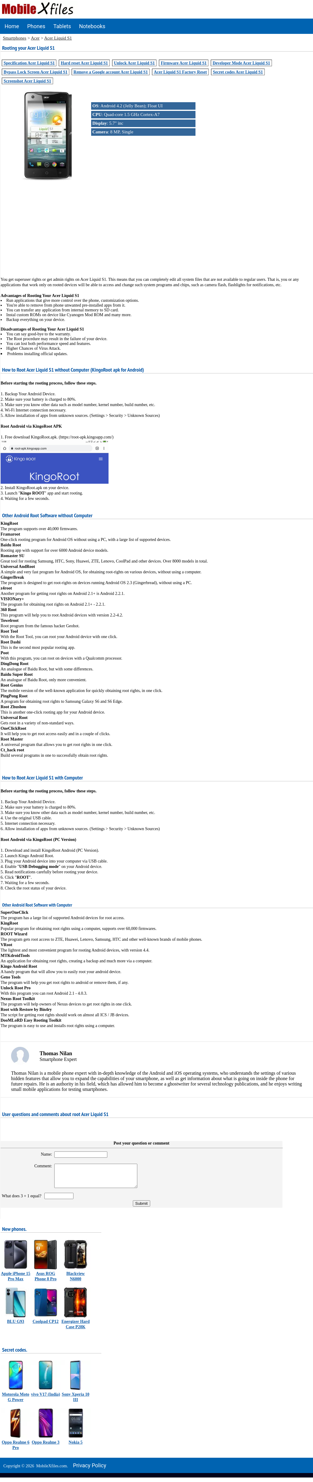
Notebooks (92, 26)
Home (11, 26)
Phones (36, 26)
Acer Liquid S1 (58, 38)
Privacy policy (89, 1470)
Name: (42, 1154)
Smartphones (14, 38)
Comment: (39, 1166)
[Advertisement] (157, 224)
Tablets (62, 26)
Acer (35, 38)
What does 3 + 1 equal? (22, 1200)
